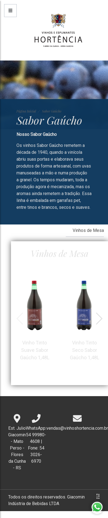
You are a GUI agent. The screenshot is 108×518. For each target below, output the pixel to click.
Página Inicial (26, 111)
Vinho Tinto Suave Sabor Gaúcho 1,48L (34, 318)
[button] (99, 319)
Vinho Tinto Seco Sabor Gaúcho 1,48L (84, 318)
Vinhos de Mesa (88, 230)
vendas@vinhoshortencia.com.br (77, 428)
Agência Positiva (98, 496)
